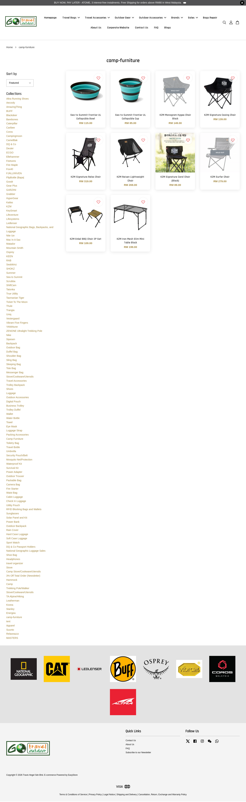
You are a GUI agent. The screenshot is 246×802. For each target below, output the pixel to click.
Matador (10, 244)
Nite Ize (10, 236)
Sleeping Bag (13, 364)
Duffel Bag (12, 352)
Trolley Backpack (15, 385)
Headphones (13, 559)
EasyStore (73, 775)
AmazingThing (14, 107)
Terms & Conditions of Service (73, 795)
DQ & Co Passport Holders (20, 547)
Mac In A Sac (13, 240)
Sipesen (10, 339)
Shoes (9, 389)
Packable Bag (13, 480)
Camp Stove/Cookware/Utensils (23, 572)
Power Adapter (14, 472)
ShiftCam (11, 286)
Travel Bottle (13, 447)
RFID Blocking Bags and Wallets (23, 510)
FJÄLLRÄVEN (14, 173)
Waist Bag (11, 493)
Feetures (11, 161)
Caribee (10, 128)
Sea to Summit (14, 277)
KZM (8, 207)
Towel (9, 422)
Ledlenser (11, 223)
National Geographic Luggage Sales (25, 551)
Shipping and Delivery (127, 795)
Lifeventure (12, 215)
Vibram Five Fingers (17, 323)
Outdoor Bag (13, 348)
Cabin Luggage (14, 497)
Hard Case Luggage (17, 534)
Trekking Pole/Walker (17, 588)
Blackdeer (11, 115)
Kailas (9, 203)
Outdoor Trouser (15, 476)
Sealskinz (11, 265)
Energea (11, 613)
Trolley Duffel (13, 410)
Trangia (10, 310)
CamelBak (12, 140)
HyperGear (12, 198)
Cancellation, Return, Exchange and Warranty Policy (163, 795)
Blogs (167, 28)
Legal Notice (109, 795)
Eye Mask (11, 427)
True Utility (12, 294)
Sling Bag (11, 360)
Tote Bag (11, 368)
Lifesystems (12, 219)
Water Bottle (13, 418)
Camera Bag (13, 485)
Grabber (10, 194)
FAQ (156, 28)
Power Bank (12, 522)
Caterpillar (11, 124)
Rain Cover (12, 530)
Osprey (10, 252)
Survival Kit (12, 468)
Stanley (10, 609)
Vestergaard (13, 319)
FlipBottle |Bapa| (15, 178)
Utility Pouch (13, 505)
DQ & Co (11, 144)
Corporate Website (118, 28)
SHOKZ (10, 269)
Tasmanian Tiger (15, 298)
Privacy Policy (95, 795)
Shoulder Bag (13, 356)
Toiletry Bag (12, 443)
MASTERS (12, 638)
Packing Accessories (17, 435)
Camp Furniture (14, 439)
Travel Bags (71, 18)
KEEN (9, 256)
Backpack (11, 344)
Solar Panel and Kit (16, 518)
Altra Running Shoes (17, 99)
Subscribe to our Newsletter (138, 753)
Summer (11, 273)
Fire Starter (12, 489)
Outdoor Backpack (16, 526)
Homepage (50, 18)
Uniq (8, 314)
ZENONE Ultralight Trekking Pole (24, 331)
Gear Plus (11, 186)
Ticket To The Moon (17, 302)
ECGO (9, 153)
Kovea (9, 605)
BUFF (9, 111)
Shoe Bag (11, 555)
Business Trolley (15, 406)
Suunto (10, 630)
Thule (9, 306)
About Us (96, 28)
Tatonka (10, 290)
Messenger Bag (14, 373)
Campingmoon (14, 136)
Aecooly (10, 103)
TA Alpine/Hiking (15, 597)
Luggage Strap (14, 431)
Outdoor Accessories (152, 18)
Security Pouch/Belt (17, 456)
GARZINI (11, 190)
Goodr (9, 182)
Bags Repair (210, 18)
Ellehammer (12, 157)
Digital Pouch (13, 402)
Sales (193, 18)
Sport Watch (13, 543)
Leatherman (12, 601)
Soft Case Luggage (16, 539)
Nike (8, 335)
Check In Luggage (16, 501)
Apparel (10, 626)
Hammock (11, 580)
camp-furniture (14, 617)
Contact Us (141, 28)
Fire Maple (12, 165)
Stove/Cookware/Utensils (19, 377)
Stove (9, 568)
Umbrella (11, 451)
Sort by (11, 74)
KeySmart (11, 211)
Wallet (9, 414)
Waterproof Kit (14, 464)
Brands (177, 18)
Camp (9, 584)
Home (9, 47)
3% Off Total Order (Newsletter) (23, 576)
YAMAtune (12, 327)
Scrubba (10, 281)
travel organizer (14, 563)
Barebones (12, 120)
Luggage (11, 393)
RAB (8, 261)
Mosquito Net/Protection (19, 460)
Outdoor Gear (124, 18)
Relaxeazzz (12, 634)
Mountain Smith (14, 248)
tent (8, 622)
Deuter (10, 148)
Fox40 (9, 169)
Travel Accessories (97, 18)
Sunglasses (12, 514)
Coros (9, 132)
